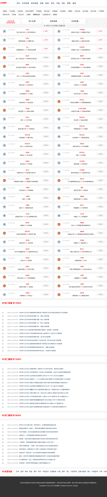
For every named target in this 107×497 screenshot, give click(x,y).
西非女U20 (6, 14)
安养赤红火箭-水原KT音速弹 (81, 58)
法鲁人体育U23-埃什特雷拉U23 (81, 251)
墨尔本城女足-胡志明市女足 (80, 173)
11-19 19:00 (11, 91)
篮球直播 (34, 3)
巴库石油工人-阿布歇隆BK (26, 278)
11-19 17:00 (66, 47)
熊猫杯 (55, 14)
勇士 (88, 471)
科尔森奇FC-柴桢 (26, 94)
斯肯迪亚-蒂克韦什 (81, 164)
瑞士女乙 (21, 14)
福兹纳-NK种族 (26, 225)
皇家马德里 (82, 471)
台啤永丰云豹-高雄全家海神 (80, 111)
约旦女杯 (77, 11)
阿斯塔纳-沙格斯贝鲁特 (80, 295)
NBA (26, 471)
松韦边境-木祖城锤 (26, 190)
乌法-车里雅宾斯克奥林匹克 (80, 225)
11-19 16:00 (66, 30)
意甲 (39, 471)
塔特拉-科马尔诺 (26, 155)
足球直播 (25, 3)
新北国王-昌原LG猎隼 (26, 111)
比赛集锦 (53, 471)
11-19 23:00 (11, 240)
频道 (74, 3)
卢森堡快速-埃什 (81, 260)
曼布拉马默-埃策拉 (26, 287)
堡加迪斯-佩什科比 (26, 137)
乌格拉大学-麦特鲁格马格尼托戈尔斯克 (81, 234)
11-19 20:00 (11, 117)
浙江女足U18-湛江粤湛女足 (26, 32)
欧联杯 (5, 11)
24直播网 (3, 3)
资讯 (52, 3)
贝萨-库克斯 (81, 155)
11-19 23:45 (66, 293)
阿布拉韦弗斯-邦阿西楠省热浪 (80, 102)
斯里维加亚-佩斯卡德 (26, 41)
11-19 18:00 (11, 56)
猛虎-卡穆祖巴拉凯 (26, 208)
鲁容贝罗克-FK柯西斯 (81, 146)
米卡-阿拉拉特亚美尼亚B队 (26, 76)
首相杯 (29, 14)
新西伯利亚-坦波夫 (81, 199)
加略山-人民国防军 (81, 216)
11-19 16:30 (11, 38)
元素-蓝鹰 (26, 199)
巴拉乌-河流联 (26, 260)
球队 (63, 3)
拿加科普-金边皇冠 (26, 102)
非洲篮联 (55, 11)
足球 (17, 471)
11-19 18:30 (66, 65)
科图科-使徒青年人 (81, 243)
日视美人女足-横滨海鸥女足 (80, 50)
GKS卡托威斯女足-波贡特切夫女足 (26, 251)
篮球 (22, 471)
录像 (41, 3)
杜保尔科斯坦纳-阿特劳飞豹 (26, 234)
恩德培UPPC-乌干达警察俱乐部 (26, 216)
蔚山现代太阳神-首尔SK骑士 (26, 67)
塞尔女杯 (47, 11)
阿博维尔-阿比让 (26, 295)
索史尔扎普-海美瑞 (81, 190)
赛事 (69, 3)
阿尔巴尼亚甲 (29, 11)
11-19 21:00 (66, 205)
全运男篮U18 (46, 14)
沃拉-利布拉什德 (26, 146)
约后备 (14, 14)
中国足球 (45, 471)
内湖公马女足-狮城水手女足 (80, 32)
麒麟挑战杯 (36, 14)
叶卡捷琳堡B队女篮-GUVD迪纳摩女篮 (80, 181)
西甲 (35, 471)
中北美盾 (12, 11)
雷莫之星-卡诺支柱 (26, 243)
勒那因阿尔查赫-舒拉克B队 (80, 76)
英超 (30, 471)
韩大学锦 (93, 11)
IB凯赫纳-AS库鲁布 (81, 208)
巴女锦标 (63, 11)
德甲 (63, 471)
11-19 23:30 (11, 293)
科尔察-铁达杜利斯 (81, 120)
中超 (59, 471)
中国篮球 (95, 471)
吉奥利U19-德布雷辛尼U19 (26, 173)
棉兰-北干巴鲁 (26, 120)
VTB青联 (101, 11)
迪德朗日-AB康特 (80, 278)
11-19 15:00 (11, 30)
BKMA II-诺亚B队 (80, 85)
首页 (18, 3)
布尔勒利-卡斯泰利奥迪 (80, 137)
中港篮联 (39, 11)
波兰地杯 (85, 11)
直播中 (46, 31)
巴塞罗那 (74, 471)
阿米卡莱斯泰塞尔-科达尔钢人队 (81, 269)
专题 (58, 3)
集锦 (47, 3)
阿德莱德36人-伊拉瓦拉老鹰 (26, 50)
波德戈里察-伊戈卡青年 (26, 269)
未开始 (46, 57)
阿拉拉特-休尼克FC (26, 85)
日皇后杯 (20, 11)
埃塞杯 (70, 11)
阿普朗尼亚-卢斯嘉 (81, 129)
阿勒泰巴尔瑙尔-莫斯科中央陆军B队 (26, 181)
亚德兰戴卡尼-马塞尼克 (26, 129)
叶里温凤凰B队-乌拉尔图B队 (81, 67)
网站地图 (75, 485)
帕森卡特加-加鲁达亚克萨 (81, 41)
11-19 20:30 (11, 188)
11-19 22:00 (11, 223)
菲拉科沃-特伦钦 (26, 164)
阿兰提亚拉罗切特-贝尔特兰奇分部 (80, 287)
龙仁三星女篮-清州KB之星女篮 (26, 58)
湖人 (67, 471)
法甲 (100, 471)
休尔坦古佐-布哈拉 (81, 94)
